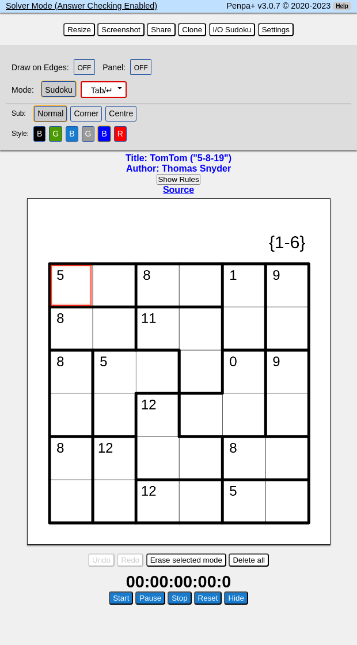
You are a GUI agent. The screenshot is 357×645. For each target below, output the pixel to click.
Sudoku (58, 89)
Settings (276, 29)
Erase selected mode (186, 560)
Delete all (249, 560)
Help (342, 6)
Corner (86, 113)
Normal (50, 113)
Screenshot (120, 29)
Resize (79, 29)
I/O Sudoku (232, 29)
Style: (22, 134)
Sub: (22, 113)
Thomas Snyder (196, 168)
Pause (150, 598)
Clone (192, 29)
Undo (101, 560)
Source (178, 190)
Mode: (23, 89)
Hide (236, 598)
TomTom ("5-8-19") (190, 158)
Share (161, 29)
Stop (179, 598)
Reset (208, 598)
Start (121, 598)
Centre (121, 113)
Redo (130, 560)
